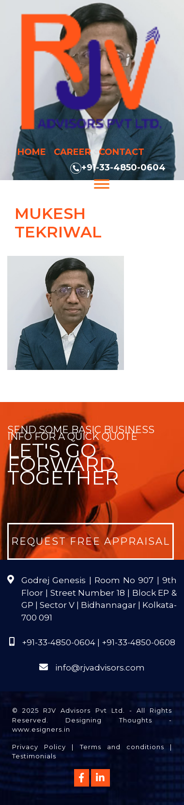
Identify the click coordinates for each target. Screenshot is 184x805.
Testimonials (34, 756)
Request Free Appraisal (90, 541)
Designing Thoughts (108, 720)
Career (72, 152)
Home (31, 152)
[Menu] (101, 183)
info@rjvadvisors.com (100, 667)
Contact (121, 152)
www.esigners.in (41, 729)
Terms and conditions (122, 747)
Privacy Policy (39, 747)
